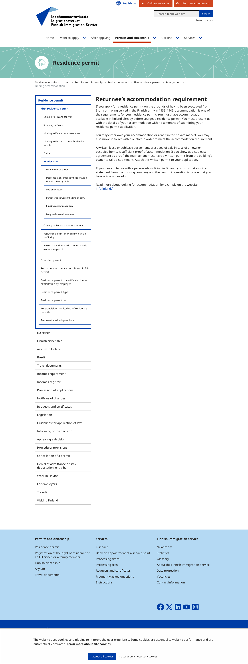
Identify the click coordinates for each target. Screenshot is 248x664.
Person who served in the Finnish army (65, 197)
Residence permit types (55, 292)
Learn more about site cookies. (89, 644)
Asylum (40, 569)
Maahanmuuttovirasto (48, 82)
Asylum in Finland (49, 349)
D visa (46, 153)
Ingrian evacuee (54, 189)
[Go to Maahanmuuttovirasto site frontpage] (67, 21)
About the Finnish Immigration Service (183, 565)
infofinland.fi (105, 189)
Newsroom (164, 547)
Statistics (163, 553)
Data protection (168, 571)
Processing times (108, 559)
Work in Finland (48, 476)
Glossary (163, 559)
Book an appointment (195, 3)
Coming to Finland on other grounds (63, 225)
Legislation (44, 415)
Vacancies (163, 577)
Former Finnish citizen (57, 169)
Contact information (171, 582)
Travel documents (49, 366)
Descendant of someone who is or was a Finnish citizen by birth (66, 179)
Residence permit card (54, 300)
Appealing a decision (51, 439)
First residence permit (147, 82)
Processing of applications (55, 390)
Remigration (173, 82)
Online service (159, 3)
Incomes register (49, 382)
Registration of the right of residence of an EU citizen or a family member (62, 555)
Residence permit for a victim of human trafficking (64, 235)
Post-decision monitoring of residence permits (64, 310)
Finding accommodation (59, 206)
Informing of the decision (54, 431)
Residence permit (118, 82)
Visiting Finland (47, 500)
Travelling (43, 492)
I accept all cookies (102, 656)
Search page (203, 20)
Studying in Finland (53, 125)
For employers (47, 484)
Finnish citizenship (49, 341)
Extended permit (51, 260)
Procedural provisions (52, 448)
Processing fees (107, 565)
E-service (102, 547)
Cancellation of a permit (53, 456)
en (68, 82)
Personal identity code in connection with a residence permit (65, 247)
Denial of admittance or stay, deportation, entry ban (57, 466)
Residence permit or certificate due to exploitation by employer (64, 282)
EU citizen (44, 333)
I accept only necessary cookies (138, 656)
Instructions (104, 582)
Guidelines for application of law (59, 423)
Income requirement (51, 374)
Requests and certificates (54, 407)
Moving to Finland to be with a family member (63, 143)
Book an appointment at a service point (123, 553)
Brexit (41, 357)
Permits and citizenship (89, 82)
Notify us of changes (51, 398)
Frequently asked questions (60, 214)
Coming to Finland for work (58, 116)
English (129, 3)
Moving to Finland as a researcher (61, 133)
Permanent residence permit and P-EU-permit (65, 270)
